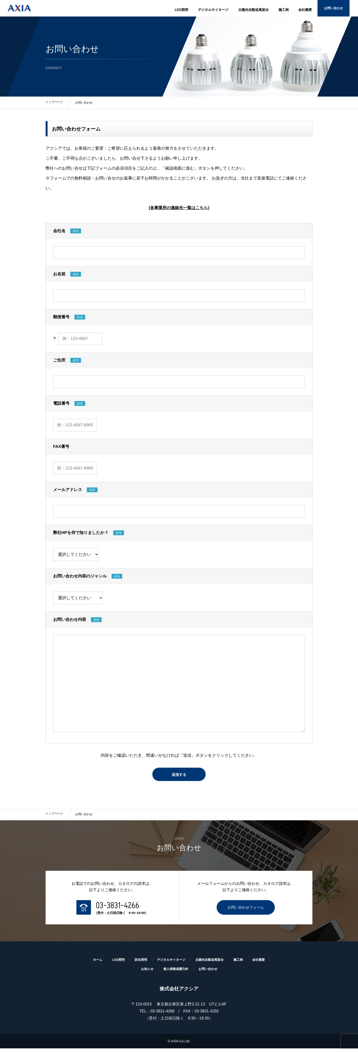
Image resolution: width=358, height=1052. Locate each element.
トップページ (54, 817)
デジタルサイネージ (213, 10)
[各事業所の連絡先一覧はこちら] (179, 210)
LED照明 (181, 10)
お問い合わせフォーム (245, 910)
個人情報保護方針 (175, 972)
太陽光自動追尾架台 (253, 10)
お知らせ (145, 972)
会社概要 (305, 10)
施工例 (283, 10)
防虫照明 (138, 963)
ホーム (93, 963)
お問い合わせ (340, 10)
